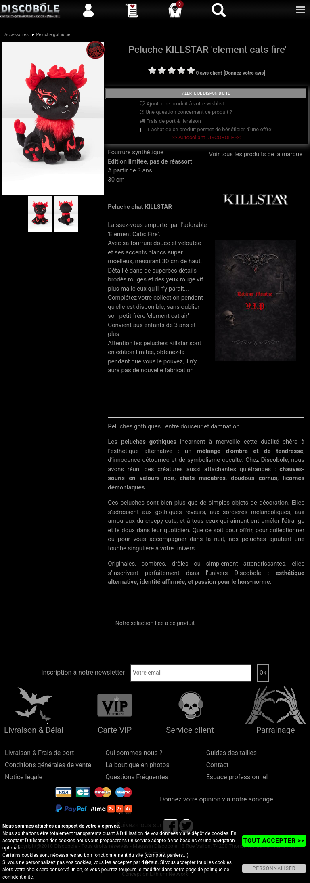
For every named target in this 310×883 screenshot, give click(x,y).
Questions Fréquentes (136, 777)
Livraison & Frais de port (39, 753)
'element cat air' (168, 315)
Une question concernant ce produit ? (186, 112)
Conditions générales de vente (48, 765)
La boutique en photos (137, 765)
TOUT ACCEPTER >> (274, 840)
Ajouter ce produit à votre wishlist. (182, 104)
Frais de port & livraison (170, 121)
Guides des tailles (231, 753)
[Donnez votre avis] (244, 73)
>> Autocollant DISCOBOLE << (206, 137)
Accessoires (16, 34)
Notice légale (23, 777)
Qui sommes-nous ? (133, 753)
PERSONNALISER (274, 868)
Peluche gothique (53, 34)
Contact (217, 765)
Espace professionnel (237, 777)
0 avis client (209, 73)
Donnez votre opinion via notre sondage (216, 799)
